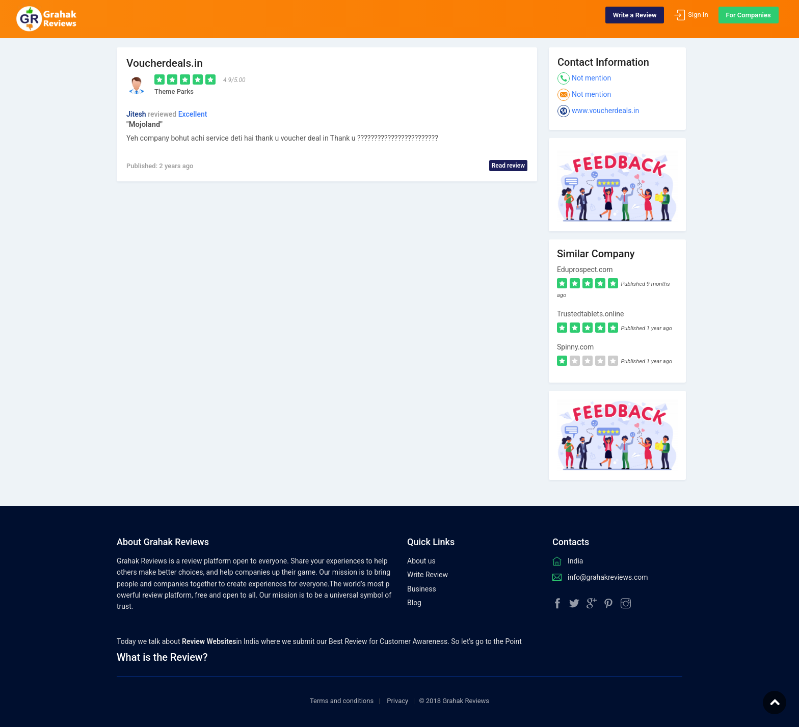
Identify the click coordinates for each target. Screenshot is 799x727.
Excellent (192, 114)
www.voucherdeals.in (605, 110)
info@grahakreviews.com (608, 577)
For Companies (740, 19)
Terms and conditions (342, 701)
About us (421, 561)
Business (421, 589)
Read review (508, 165)
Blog (414, 603)
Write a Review (627, 19)
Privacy (397, 701)
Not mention (591, 78)
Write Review (427, 575)
